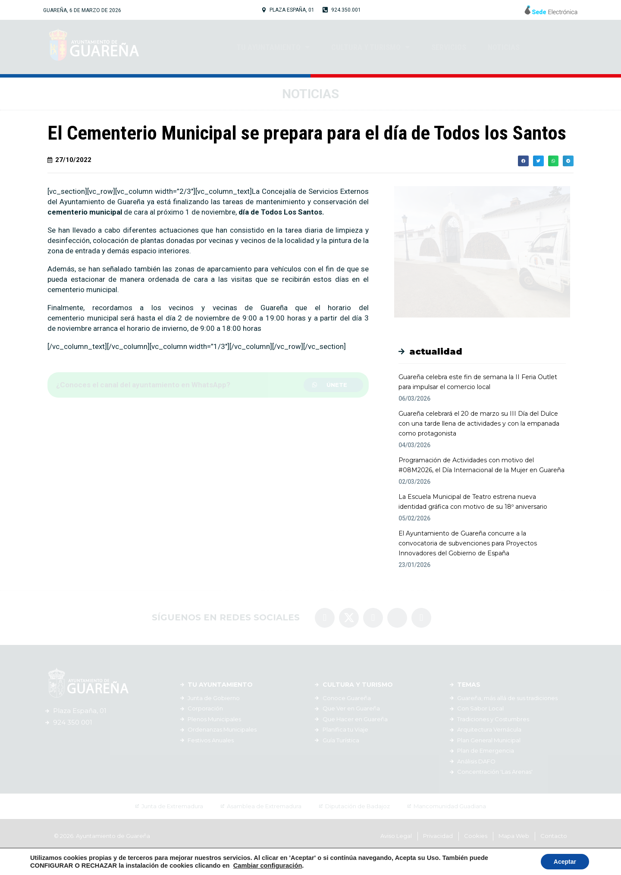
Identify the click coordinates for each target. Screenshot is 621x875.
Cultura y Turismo (370, 47)
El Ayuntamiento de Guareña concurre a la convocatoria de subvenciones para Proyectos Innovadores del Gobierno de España (467, 543)
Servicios (448, 47)
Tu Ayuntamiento (273, 47)
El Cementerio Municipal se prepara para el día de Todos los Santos (306, 132)
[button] (333, 385)
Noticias (504, 47)
